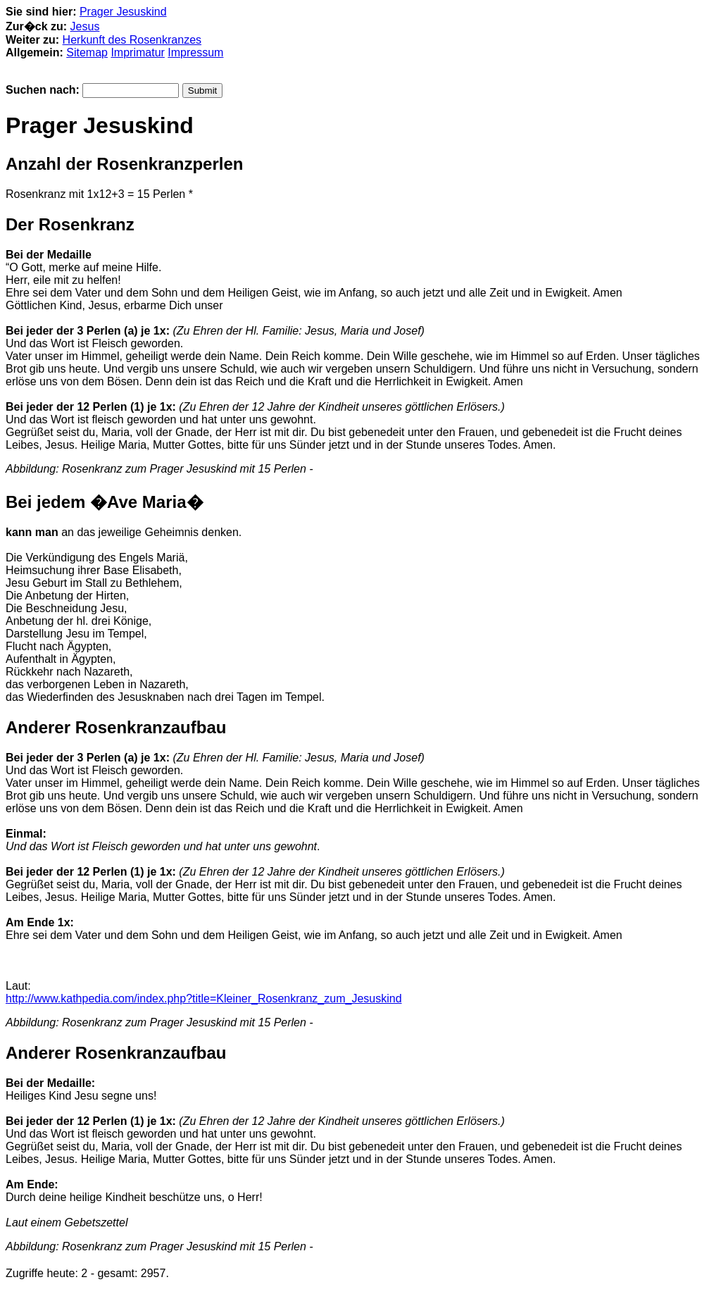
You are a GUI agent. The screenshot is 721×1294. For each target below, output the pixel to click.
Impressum (195, 52)
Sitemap (87, 52)
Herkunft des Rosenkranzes (132, 40)
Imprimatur (137, 52)
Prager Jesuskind (123, 12)
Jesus (85, 26)
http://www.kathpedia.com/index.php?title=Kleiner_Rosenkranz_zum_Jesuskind (204, 998)
